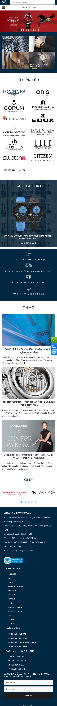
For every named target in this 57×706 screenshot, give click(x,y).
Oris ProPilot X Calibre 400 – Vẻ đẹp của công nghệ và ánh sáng (29, 351)
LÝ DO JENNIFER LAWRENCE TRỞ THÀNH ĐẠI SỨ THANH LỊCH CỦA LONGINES (28, 456)
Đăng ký (28, 696)
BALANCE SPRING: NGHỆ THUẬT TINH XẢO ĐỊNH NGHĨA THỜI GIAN (28, 404)
